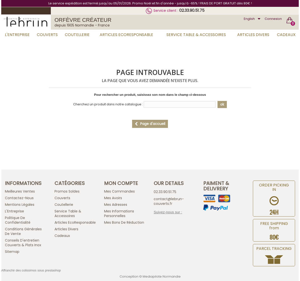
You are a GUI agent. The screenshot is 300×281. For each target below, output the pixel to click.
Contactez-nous (19, 197)
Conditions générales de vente (23, 231)
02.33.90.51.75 (192, 10)
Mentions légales (19, 204)
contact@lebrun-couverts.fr (169, 201)
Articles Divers (253, 34)
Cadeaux (286, 34)
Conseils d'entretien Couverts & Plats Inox (23, 242)
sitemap (12, 251)
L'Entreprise (17, 34)
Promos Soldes (67, 191)
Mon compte (121, 183)
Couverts (47, 34)
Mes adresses (115, 204)
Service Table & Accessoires (196, 34)
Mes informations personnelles (119, 213)
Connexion (273, 18)
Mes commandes (119, 191)
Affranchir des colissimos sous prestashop (31, 270)
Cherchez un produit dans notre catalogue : (108, 104)
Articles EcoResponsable (126, 34)
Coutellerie (77, 34)
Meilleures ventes (20, 191)
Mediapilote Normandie (162, 276)
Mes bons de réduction (124, 222)
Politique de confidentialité (17, 220)
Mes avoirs (113, 197)
